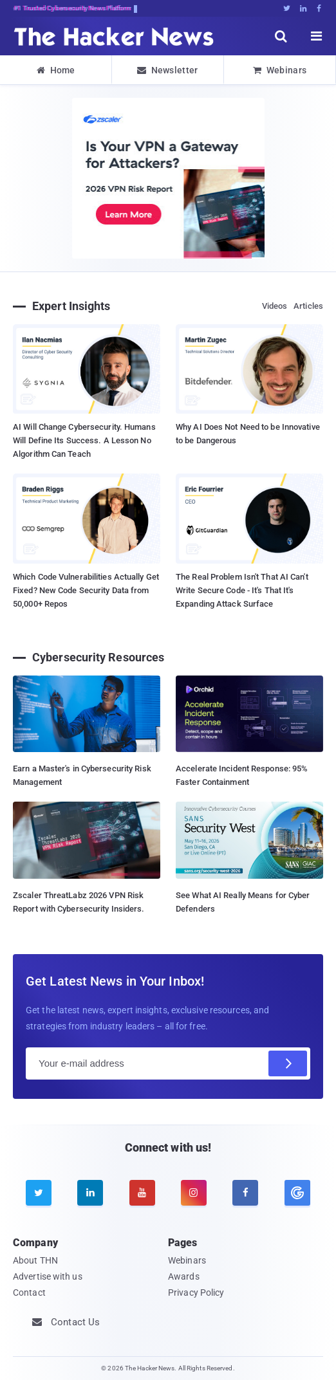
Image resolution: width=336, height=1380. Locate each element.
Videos (275, 306)
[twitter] (38, 1193)
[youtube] (142, 1193)
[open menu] (316, 36)
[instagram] (194, 1193)
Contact (29, 1292)
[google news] (296, 1193)
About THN (35, 1260)
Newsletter (167, 70)
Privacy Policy (196, 1292)
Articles (308, 306)
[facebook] (245, 1193)
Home (55, 70)
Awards (184, 1276)
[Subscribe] (287, 1063)
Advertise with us (47, 1276)
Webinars (280, 70)
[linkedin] (90, 1193)
